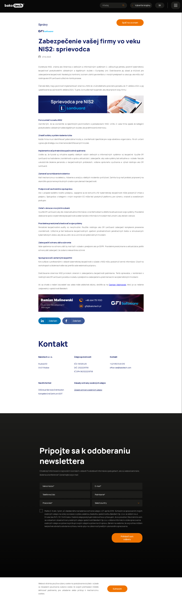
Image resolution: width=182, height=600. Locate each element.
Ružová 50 (43, 364)
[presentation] (63, 537)
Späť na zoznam (130, 22)
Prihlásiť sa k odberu (127, 538)
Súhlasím (117, 588)
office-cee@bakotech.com (120, 367)
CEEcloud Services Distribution (51, 390)
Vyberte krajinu (141, 5)
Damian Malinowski (117, 284)
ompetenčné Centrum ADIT (50, 393)
